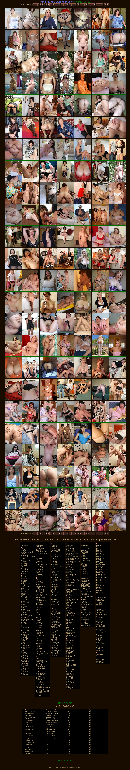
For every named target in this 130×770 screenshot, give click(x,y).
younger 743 (100, 661)
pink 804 (69, 657)
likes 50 (54, 634)
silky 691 (84, 603)
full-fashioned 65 (42, 653)
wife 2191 (99, 636)
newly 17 (69, 604)
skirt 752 (84, 606)
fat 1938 (39, 609)
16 (67, 4)
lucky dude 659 (56, 650)
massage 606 (70, 551)
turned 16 (99, 592)
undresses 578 (101, 601)
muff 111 (69, 584)
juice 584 (54, 594)
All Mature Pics (29, 728)
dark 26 (38, 547)
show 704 (84, 598)
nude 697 (69, 609)
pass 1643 (69, 645)
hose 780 (54, 569)
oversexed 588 (71, 637)
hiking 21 (54, 560)
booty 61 (23, 608)
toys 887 (99, 589)
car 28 (23, 629)
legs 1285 (54, 616)
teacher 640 (100, 558)
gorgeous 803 (40, 684)
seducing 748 (85, 586)
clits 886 (23, 644)
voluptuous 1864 (101, 614)
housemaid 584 (56, 577)
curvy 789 (24, 673)
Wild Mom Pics (50, 717)
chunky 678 (24, 639)
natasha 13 (70, 592)
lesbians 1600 (55, 618)
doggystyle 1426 (41, 564)
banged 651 (25, 582)
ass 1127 (24, 568)
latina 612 (54, 614)
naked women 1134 (72, 589)
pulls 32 (68, 681)
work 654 (99, 645)
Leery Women (28, 749)
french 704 (39, 645)
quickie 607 (85, 545)
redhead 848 (85, 560)
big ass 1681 (25, 595)
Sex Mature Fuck (29, 733)
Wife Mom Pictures (51, 731)
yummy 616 (100, 662)
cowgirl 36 (24, 660)
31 (107, 4)
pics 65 (68, 653)
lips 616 (54, 637)
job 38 (53, 591)
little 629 (54, 639)
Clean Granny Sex (30, 742)
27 (96, 4)
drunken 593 (40, 576)
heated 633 (55, 551)
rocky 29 (84, 568)
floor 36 (38, 637)
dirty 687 (39, 561)
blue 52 (23, 604)
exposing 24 (40, 604)
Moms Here (28, 710)
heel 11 (53, 553)
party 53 (69, 644)
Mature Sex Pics (50, 724)
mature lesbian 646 (72, 558)
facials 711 (39, 608)
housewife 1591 (56, 579)
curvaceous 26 (26, 671)
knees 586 (54, 603)
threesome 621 (101, 574)
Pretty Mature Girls (30, 753)
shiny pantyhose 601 (88, 596)
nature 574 (69, 596)
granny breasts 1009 (43, 691)
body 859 (24, 606)
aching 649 (24, 549)
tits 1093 (99, 581)
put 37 (68, 684)
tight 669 (99, 576)
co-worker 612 (26, 647)
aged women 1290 (27, 552)
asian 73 (23, 566)
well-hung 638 (101, 626)
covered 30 (24, 658)
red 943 (84, 557)
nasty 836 (69, 591)
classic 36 (24, 640)
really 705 (84, 555)
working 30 (99, 649)
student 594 (85, 619)
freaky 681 (39, 642)
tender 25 (99, 568)
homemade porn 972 (58, 566)
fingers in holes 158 (42, 624)
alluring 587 (24, 553)
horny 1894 (55, 568)
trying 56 (99, 590)
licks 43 (53, 632)
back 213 (24, 580)
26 (94, 4)
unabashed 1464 (101, 596)
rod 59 (83, 570)
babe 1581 (24, 577)
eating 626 (39, 583)
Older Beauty (28, 719)
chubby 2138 (25, 637)
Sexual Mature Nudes (52, 720)
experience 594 (41, 599)
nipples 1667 (70, 607)
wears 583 (99, 623)
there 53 (99, 571)
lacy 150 (54, 610)
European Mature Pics (31, 724)
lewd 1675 (54, 621)
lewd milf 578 (55, 626)
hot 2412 (54, 573)
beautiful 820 (25, 586)
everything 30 (40, 592)
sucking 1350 (85, 621)
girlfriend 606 (40, 666)
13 (59, 4)
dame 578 (39, 545)
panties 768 (70, 640)
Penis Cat (27, 731)
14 (61, 4)
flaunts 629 (40, 635)
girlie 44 (38, 670)
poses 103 (69, 671)
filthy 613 (39, 619)
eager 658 (39, 581)
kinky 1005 (54, 599)
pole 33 (68, 663)
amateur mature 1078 (28, 557)
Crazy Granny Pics (30, 746)
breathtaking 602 (26, 616)
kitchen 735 (55, 601)
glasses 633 (40, 676)
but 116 (23, 622)
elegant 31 (39, 588)
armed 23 (24, 565)
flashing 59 (40, 633)
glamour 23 (40, 675)
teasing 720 (100, 560)
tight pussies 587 (102, 577)
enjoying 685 (40, 589)
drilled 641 (39, 571)
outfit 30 (69, 633)
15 (64, 4)
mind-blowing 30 (71, 569)
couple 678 (24, 657)
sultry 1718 (84, 622)
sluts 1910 (84, 608)
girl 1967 (39, 665)
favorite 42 (39, 611)
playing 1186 (70, 660)
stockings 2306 (86, 612)
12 (56, 4)
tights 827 (99, 579)
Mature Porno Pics (30, 711)
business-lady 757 (27, 619)
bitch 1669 (24, 598)
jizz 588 (53, 589)
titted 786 (99, 582)
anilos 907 (24, 563)
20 (78, 4)
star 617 (83, 611)
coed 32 (23, 650)
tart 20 (98, 548)
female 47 (39, 616)
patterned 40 (70, 647)
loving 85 (54, 649)
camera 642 (25, 627)
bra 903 (23, 612)
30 (105, 4)
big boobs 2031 (26, 596)
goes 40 (38, 681)
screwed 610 (85, 582)
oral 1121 (69, 627)
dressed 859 (40, 569)
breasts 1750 (25, 614)
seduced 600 (85, 585)
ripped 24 (84, 566)
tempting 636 (100, 564)
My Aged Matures (51, 715)
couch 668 (24, 655)
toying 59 (99, 587)
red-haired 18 (85, 558)
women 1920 (100, 644)
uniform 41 (99, 602)
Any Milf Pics (49, 726)
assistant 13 (25, 571)
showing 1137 (85, 601)
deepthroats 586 (41, 553)
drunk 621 (39, 574)
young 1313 (100, 659)
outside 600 (70, 635)
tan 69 (98, 547)
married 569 (70, 548)
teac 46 (98, 556)
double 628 (39, 568)
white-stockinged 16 (102, 631)
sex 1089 (84, 590)
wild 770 (99, 637)
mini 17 (68, 571)
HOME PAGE (82, 1)
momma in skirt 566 (72, 581)
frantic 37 (39, 640)
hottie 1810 (54, 576)
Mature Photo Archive (52, 713)
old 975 (68, 621)
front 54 (38, 650)
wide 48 (98, 634)
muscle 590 (70, 585)
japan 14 (54, 584)
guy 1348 (39, 696)
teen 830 (99, 561)
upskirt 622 (99, 604)
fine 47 (38, 622)
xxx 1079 (99, 656)
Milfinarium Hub (29, 751)
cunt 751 (24, 666)
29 (102, 4)
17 (70, 4)
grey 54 (38, 694)
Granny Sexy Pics (51, 719)
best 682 (23, 591)
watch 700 (99, 618)
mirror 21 (69, 573)
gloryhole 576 (40, 678)
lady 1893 (54, 611)
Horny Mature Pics (51, 739)
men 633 (69, 564)
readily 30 (84, 552)
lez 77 (53, 629)
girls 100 (39, 671)
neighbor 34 (70, 601)
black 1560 (24, 599)
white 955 (99, 629)
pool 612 (69, 666)
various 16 (99, 609)
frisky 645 (39, 648)
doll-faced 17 (40, 566)
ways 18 (99, 619)
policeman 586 (71, 665)
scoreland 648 (85, 580)
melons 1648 (70, 563)
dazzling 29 (40, 548)
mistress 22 (70, 576)
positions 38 (70, 675)
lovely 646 (54, 645)
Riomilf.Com (28, 722)
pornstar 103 (70, 670)
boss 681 (24, 609)
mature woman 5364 (73, 561)
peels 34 (69, 649)
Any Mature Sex (50, 735)
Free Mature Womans (31, 713)
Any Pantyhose (29, 726)
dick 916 (39, 558)
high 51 (53, 558)
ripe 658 (84, 565)
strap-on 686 (85, 614)
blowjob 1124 (25, 603)
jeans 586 (54, 586)
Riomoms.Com (29, 720)
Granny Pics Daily (51, 710)
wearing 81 (99, 621)
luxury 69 (54, 655)
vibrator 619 (100, 611)
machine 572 (70, 545)
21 (80, 4)
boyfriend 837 (25, 611)
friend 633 (39, 646)
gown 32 (39, 686)
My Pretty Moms (50, 728)
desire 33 (39, 555)
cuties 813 (24, 675)
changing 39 (25, 632)
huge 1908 (54, 581)
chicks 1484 (25, 634)
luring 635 (54, 652)
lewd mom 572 (56, 627)
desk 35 (38, 556)
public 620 (69, 679)
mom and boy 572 (72, 579)
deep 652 (39, 550)
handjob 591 (55, 548)
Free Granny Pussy (30, 717)
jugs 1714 (54, 592)
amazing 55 (24, 558)
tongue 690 (100, 585)
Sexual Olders (29, 735)
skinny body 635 (86, 604)
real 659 (84, 553)
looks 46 (54, 644)
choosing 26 (25, 636)
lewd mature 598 (56, 624)
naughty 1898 (70, 597)
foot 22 (38, 638)
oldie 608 (69, 624)
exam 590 (39, 596)
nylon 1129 (69, 612)
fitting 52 (39, 630)
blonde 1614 (25, 601)
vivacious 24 (100, 612)
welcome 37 (100, 624)
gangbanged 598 (41, 662)
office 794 (69, 619)
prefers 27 (69, 676)
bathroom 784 (25, 583)
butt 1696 (24, 624)
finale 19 (39, 621)
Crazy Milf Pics (29, 729)
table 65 (99, 545)
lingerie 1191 (55, 636)
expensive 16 (40, 597)
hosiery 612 (55, 571)
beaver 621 (24, 588)
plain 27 (68, 658)
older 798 (69, 622)
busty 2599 (24, 621)
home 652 (54, 564)
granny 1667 (40, 689)
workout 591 (100, 650)
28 (99, 4)
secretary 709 (85, 583)
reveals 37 (84, 562)
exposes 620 (40, 602)
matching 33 (70, 555)
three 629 (99, 573)
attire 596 (24, 573)
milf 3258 (69, 566)
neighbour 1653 (71, 602)
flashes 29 (39, 632)
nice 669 (69, 605)
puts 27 (68, 686)
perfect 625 (70, 650)
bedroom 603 (25, 590)
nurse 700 (69, 610)
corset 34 (24, 653)
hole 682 (54, 561)
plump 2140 (70, 662)
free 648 (39, 643)
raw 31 (83, 550)
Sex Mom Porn (29, 715)
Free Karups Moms (51, 711)
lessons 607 (55, 619)
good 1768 (39, 683)
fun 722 (38, 655)
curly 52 (23, 670)
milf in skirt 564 (71, 568)
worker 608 (99, 647)
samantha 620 (85, 578)
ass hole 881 (25, 570)
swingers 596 (85, 625)
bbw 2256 (24, 585)
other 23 (69, 630)
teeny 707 (99, 563)
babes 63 (24, 578)
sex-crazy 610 (86, 591)
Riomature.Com (29, 740)
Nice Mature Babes (51, 737)
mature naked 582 (72, 560)
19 (75, 4)
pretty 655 (69, 678)
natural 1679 (70, 594)
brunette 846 (25, 617)
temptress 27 (100, 566)
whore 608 (99, 632)
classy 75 (24, 642)
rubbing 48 (84, 573)
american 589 (25, 560)
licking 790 (54, 631)
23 (86, 4)
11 (53, 4)
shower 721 (85, 599)
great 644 (39, 692)
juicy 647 (54, 596)
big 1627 (23, 593)
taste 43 (98, 550)
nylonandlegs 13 (71, 614)
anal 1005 (24, 562)
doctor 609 (39, 563)
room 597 (84, 571)
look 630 (54, 640)
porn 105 (69, 668)
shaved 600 (85, 595)
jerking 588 (55, 588)
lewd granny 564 (56, 623)
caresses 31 (25, 631)
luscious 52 (55, 653)
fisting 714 (39, 629)
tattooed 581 (100, 555)
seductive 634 (85, 588)
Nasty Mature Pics (30, 739)
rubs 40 (83, 575)
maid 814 (69, 547)
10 (51, 4)
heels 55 (54, 555)
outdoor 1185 (70, 632)
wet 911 (98, 627)
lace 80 (53, 608)
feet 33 (38, 614)
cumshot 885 (25, 665)
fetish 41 (39, 617)
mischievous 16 (71, 574)
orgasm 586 (70, 629)
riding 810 (84, 563)
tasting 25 (99, 551)
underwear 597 (101, 597)
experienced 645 (41, 601)
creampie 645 (25, 663)
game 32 (39, 658)
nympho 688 (70, 615)
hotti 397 (54, 574)
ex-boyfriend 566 (41, 594)
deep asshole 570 (42, 551)
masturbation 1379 (72, 553)
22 (83, 4)
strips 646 (84, 616)
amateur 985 (25, 555)
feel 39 (38, 612)
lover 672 (54, 647)
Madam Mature (29, 737)
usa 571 (98, 605)
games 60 (39, 660)
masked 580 (70, 550)
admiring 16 (24, 550)
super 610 (84, 624)
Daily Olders (28, 748)
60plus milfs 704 (26, 545)
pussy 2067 (70, 683)
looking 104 (55, 642)
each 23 (38, 579)
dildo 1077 (39, 560)
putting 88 (69, 688)
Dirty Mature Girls (51, 733)
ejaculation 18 (40, 586)
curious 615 (25, 668)
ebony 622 (39, 584)
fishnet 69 (39, 625)
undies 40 (99, 599)
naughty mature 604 (72, 599)
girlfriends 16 (40, 668)
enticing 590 (40, 591)
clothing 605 (25, 645)
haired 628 (54, 545)
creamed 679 (25, 662)
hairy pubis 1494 (56, 547)
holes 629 (54, 563)
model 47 (69, 577)
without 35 (99, 640)
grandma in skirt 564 (43, 688)
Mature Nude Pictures (52, 722)
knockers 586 (55, 604)
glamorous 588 (41, 673)
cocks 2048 (24, 649)
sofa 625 (84, 609)
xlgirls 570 (99, 654)
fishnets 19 (40, 627)
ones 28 (69, 625)
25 (91, 4)
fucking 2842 (40, 651)
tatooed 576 (100, 553)
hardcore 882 (55, 550)
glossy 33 (39, 679)
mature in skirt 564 (72, 556)
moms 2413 (70, 582)
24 (88, 4)
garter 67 (39, 663)
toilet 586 (99, 584)
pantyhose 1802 (71, 642)
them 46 (99, 569)
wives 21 (99, 642)
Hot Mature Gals (29, 744)
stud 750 (84, 617)
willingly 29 (99, 639)
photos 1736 (70, 652)
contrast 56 (24, 652)
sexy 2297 (84, 593)
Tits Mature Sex (50, 729)
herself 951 (54, 556)
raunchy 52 (85, 549)
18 (72, 4)
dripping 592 (40, 573)
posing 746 (69, 673)
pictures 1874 (70, 655)
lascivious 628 (56, 613)
